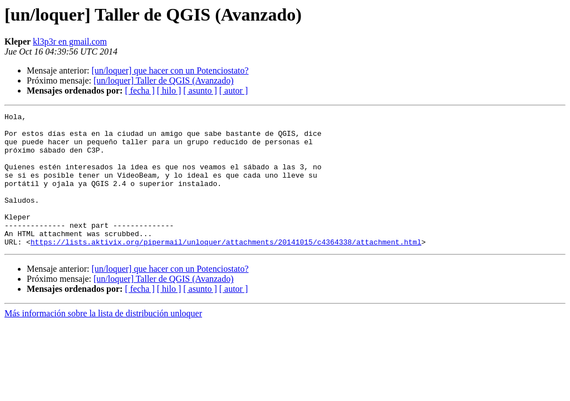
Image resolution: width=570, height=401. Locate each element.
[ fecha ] (139, 90)
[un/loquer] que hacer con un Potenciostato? (169, 70)
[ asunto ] (200, 90)
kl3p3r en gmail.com (70, 41)
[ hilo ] (169, 90)
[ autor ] (233, 90)
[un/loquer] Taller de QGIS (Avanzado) (164, 80)
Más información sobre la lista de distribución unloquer (103, 340)
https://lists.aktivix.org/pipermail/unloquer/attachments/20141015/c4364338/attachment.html (226, 268)
